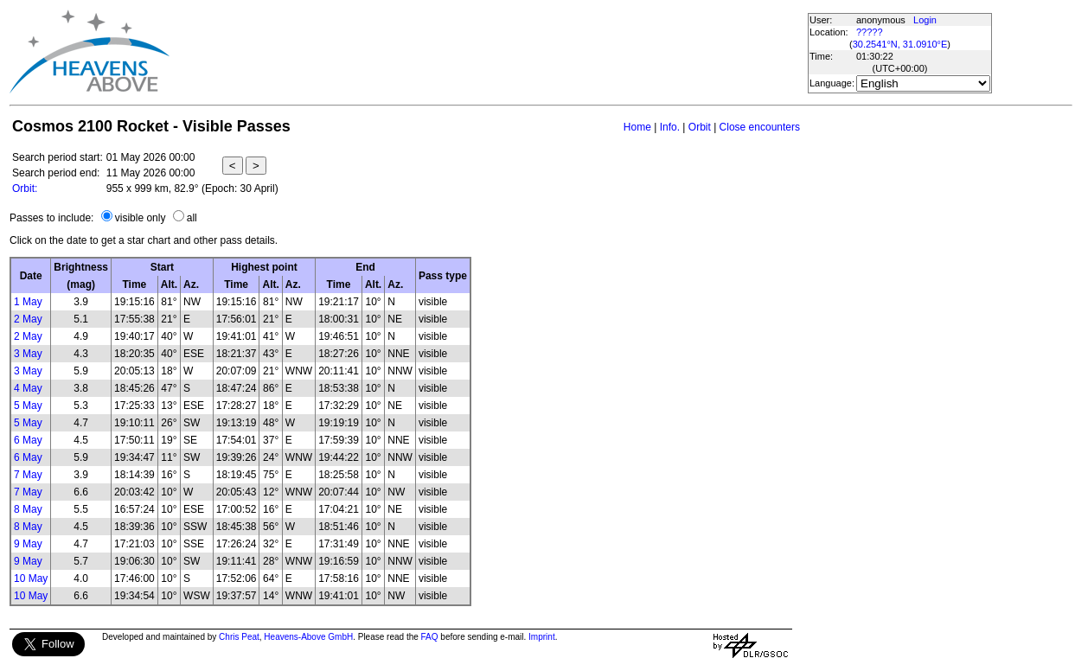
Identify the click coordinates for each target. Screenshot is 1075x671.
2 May (28, 319)
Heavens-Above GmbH (308, 637)
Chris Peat (239, 637)
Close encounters (760, 127)
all (192, 218)
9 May (28, 544)
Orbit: (24, 188)
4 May (28, 388)
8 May (28, 509)
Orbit (699, 127)
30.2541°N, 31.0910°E (900, 44)
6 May (28, 440)
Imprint (541, 637)
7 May (28, 475)
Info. (670, 127)
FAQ (429, 637)
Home (637, 127)
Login (925, 20)
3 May (28, 354)
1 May (28, 302)
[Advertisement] (488, 52)
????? (869, 32)
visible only (140, 218)
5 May (28, 405)
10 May (31, 578)
